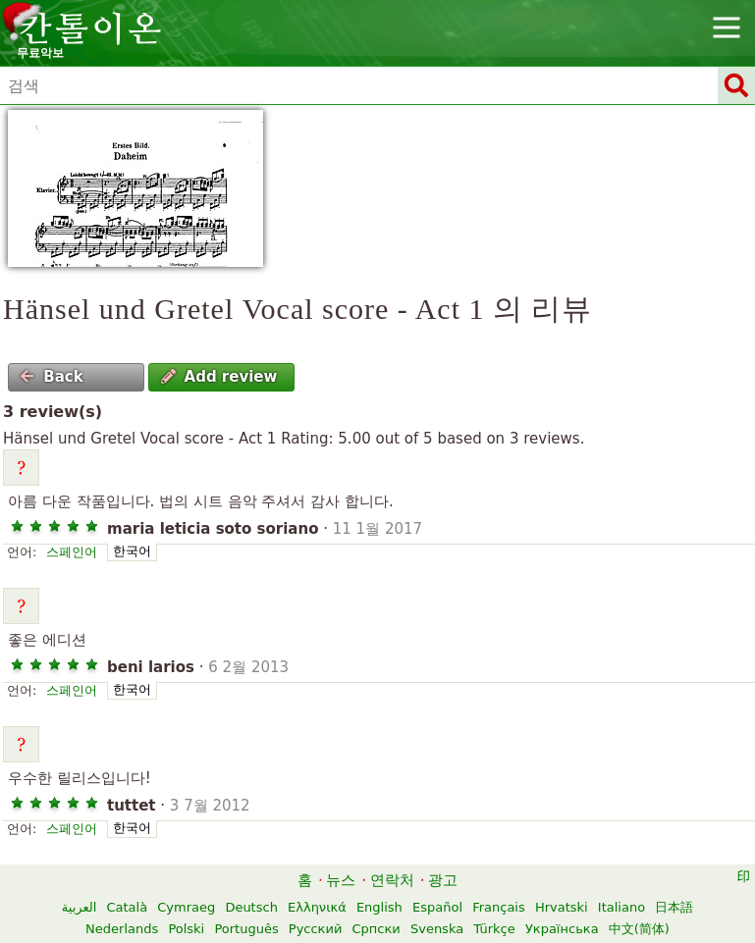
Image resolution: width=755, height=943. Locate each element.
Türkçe (493, 928)
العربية (79, 907)
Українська (562, 928)
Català (126, 907)
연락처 (392, 880)
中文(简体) (639, 928)
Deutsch (251, 907)
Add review (219, 377)
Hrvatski (561, 907)
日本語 (674, 907)
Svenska (436, 928)
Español (437, 907)
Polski (186, 928)
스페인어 (71, 552)
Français (498, 907)
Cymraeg (186, 907)
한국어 (132, 551)
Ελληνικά (317, 907)
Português (246, 928)
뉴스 (340, 880)
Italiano (621, 907)
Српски (376, 928)
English (379, 907)
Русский (316, 928)
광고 (443, 880)
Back (51, 377)
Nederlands (121, 928)
